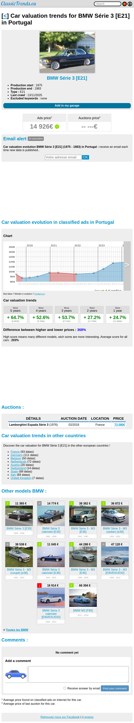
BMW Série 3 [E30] (19, 528)
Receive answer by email (82, 688)
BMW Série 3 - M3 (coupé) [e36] (19, 571)
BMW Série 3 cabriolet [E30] (51, 530)
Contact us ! (39, 294)
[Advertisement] (67, 190)
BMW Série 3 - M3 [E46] (83, 571)
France (15, 451)
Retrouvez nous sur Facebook (60, 717)
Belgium (16, 458)
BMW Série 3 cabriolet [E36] (51, 571)
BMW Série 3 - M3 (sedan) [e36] (115, 530)
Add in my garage (67, 105)
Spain (14, 471)
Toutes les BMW (17, 629)
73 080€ (119, 424)
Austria (15, 464)
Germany (17, 455)
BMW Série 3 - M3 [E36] (83, 530)
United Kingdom (21, 478)
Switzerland (18, 468)
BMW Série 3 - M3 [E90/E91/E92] (115, 571)
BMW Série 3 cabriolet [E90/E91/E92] (51, 614)
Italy (13, 474)
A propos (87, 717)
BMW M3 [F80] (83, 610)
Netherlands (18, 461)
